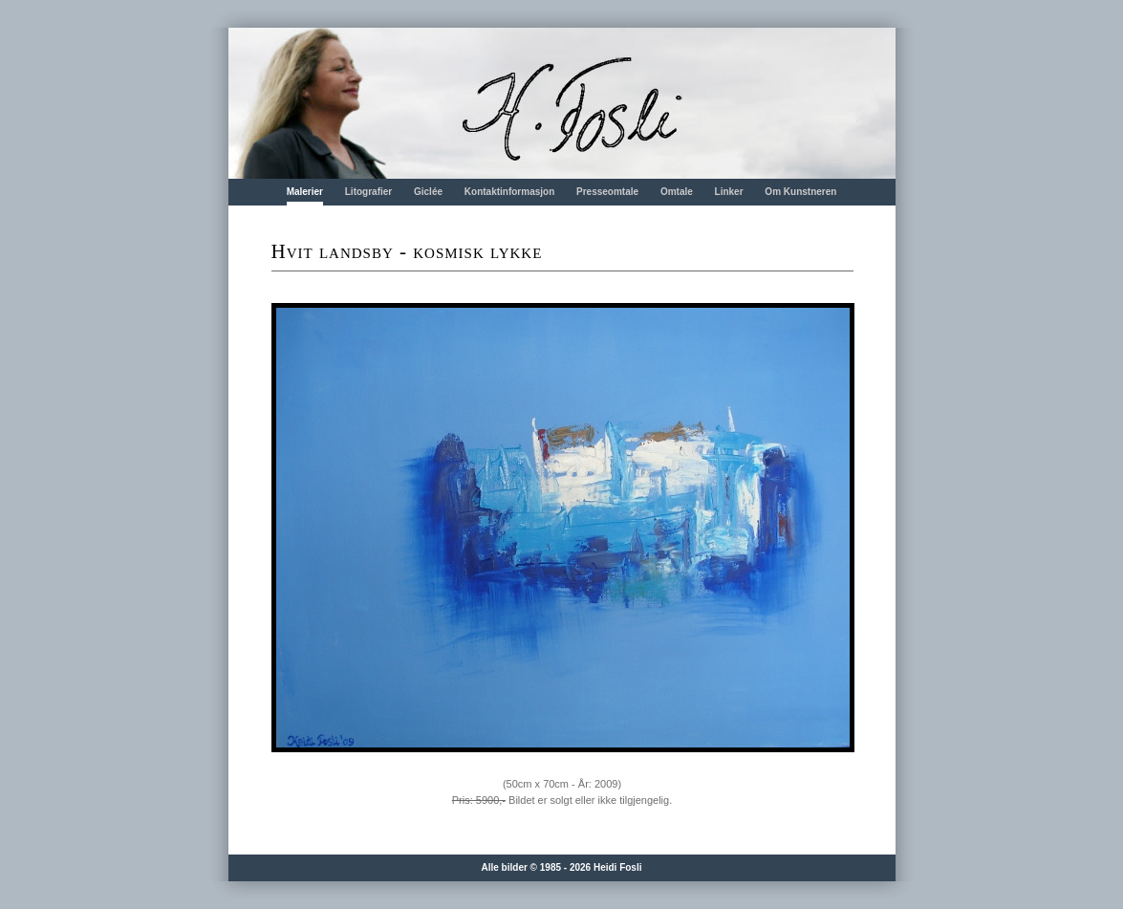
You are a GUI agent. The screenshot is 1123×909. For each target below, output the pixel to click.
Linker (729, 191)
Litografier (368, 191)
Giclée (428, 191)
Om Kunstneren (800, 191)
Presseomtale (607, 191)
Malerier (305, 191)
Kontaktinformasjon (509, 191)
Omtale (676, 191)
